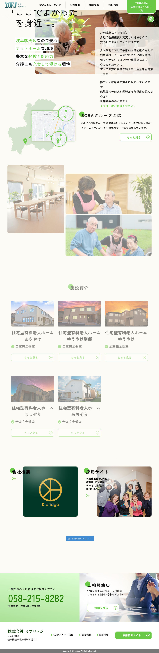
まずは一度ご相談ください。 (118, 106)
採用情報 (113, 5)
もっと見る (134, 137)
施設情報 (94, 5)
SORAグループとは (50, 5)
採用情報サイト (132, 635)
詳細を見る (101, 608)
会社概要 (75, 5)
